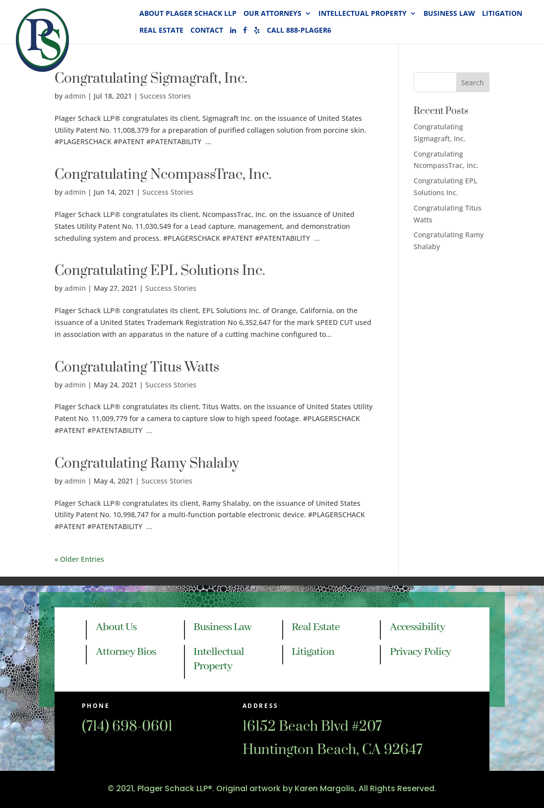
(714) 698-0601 (127, 726)
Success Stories (165, 96)
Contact (206, 31)
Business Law (449, 14)
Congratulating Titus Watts (137, 367)
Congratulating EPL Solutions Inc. (160, 270)
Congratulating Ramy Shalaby (147, 463)
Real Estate (161, 31)
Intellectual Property (362, 14)
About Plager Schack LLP (188, 14)
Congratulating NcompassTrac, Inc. (163, 174)
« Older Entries (79, 559)
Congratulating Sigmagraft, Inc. (151, 78)
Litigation (502, 14)
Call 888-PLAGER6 (299, 31)
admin (75, 192)
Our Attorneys (272, 14)
